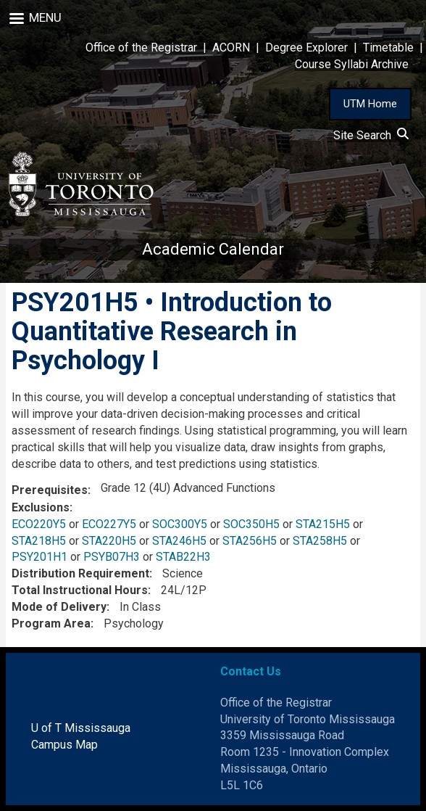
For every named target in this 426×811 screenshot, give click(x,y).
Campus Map (64, 745)
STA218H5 (39, 541)
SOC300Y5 (179, 524)
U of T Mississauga (80, 728)
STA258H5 (320, 541)
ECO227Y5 (109, 524)
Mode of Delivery (59, 607)
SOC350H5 (251, 524)
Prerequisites (50, 490)
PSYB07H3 (111, 557)
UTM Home (370, 103)
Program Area (51, 623)
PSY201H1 (39, 557)
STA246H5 (179, 541)
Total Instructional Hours (80, 590)
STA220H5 (109, 541)
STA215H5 (323, 524)
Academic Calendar (213, 249)
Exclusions (41, 507)
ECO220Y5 (39, 524)
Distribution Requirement (80, 573)
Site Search (371, 135)
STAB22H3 (183, 557)
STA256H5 (249, 541)
